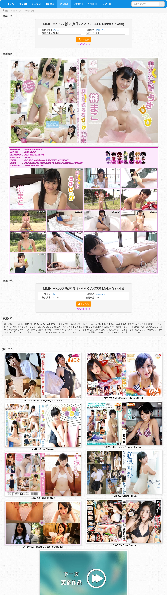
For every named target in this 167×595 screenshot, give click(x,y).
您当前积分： (84, 44)
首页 (7, 10)
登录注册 (92, 4)
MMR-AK (100, 30)
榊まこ (56, 30)
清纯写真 (63, 4)
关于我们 (78, 4)
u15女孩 (36, 4)
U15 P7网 (8, 3)
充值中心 (106, 4)
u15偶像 (49, 4)
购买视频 (83, 39)
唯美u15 (23, 4)
